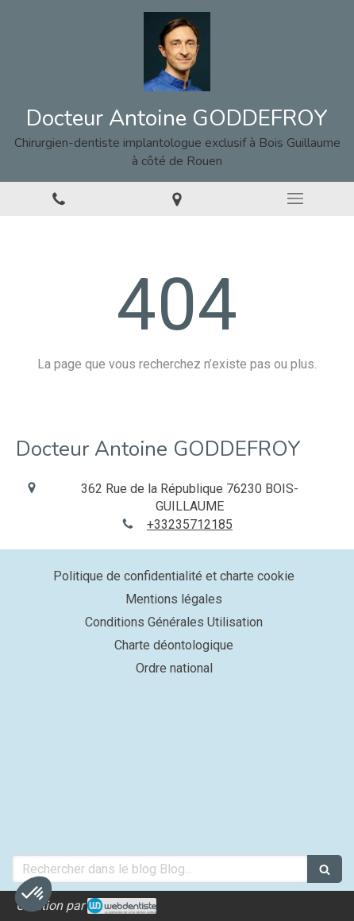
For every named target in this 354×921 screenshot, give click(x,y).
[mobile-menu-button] (295, 198)
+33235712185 (190, 524)
